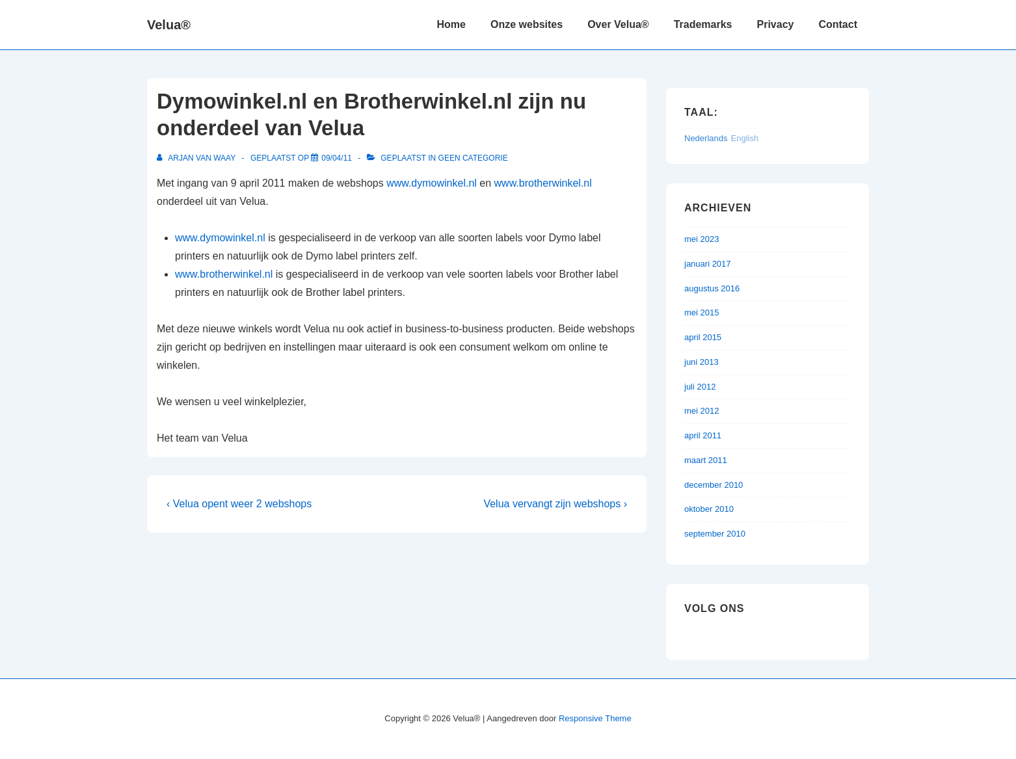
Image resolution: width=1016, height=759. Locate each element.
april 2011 (702, 435)
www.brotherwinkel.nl (543, 183)
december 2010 (713, 485)
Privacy (775, 24)
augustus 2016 (712, 288)
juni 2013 (701, 362)
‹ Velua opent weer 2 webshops (239, 503)
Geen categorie (473, 158)
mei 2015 (701, 312)
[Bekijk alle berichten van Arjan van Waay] (197, 158)
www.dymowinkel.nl (431, 183)
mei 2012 (701, 411)
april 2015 (702, 337)
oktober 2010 (709, 509)
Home (451, 24)
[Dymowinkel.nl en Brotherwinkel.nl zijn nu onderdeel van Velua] (336, 158)
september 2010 (714, 534)
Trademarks (703, 24)
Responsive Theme (595, 718)
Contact (837, 24)
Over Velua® (618, 24)
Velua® (169, 25)
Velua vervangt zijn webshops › (555, 503)
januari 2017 (707, 264)
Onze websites (526, 24)
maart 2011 (705, 460)
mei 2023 (701, 239)
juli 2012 (699, 387)
